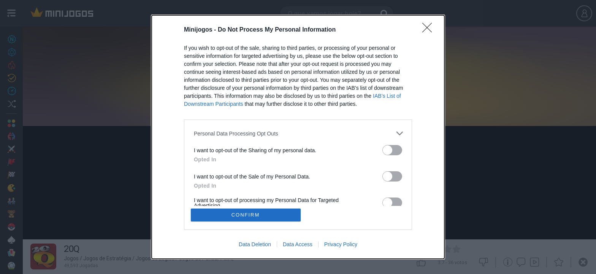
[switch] (392, 150)
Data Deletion (255, 244)
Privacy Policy (340, 244)
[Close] (429, 30)
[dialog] (298, 137)
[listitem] (298, 133)
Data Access (297, 244)
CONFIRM (245, 215)
